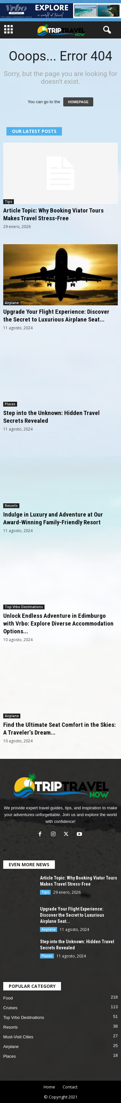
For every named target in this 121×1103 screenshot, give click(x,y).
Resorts (11, 505)
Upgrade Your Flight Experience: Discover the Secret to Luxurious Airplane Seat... (56, 315)
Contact (70, 1087)
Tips (8, 201)
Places (10, 404)
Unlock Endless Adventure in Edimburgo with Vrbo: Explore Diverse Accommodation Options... (58, 623)
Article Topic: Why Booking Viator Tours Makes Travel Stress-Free (53, 214)
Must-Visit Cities (18, 1036)
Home (49, 1087)
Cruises (10, 1007)
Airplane (12, 302)
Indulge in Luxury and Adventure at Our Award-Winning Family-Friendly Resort (53, 518)
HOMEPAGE (78, 102)
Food (8, 998)
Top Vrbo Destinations (24, 607)
